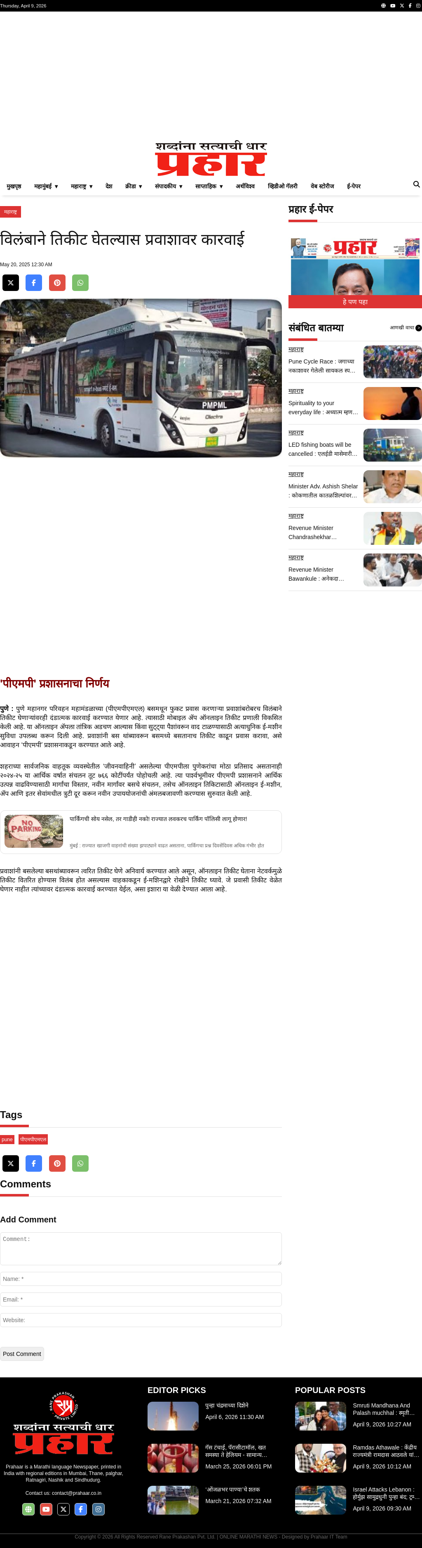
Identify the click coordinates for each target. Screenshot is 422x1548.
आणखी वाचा (406, 328)
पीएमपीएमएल (33, 1139)
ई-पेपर (354, 186)
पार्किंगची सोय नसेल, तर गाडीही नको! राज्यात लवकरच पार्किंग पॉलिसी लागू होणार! (158, 819)
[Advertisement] (211, 76)
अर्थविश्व (245, 186)
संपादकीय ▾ (168, 186)
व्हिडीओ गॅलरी (283, 186)
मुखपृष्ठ (14, 186)
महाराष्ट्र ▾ (81, 186)
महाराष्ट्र (10, 212)
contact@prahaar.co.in (76, 1493)
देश (109, 186)
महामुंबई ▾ (46, 186)
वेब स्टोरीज (322, 186)
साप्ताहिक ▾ (209, 186)
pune (7, 1139)
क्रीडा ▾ (133, 186)
